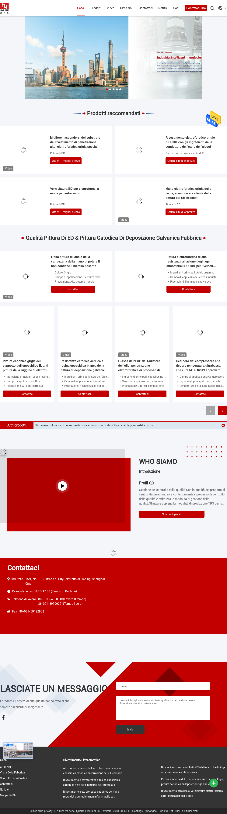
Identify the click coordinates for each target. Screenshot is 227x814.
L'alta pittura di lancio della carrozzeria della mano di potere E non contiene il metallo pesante (75, 261)
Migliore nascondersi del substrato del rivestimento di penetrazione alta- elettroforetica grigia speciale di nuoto (75, 142)
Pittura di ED (57, 153)
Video (110, 8)
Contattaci (146, 8)
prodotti (95, 8)
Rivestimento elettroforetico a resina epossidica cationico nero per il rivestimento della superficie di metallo (99, 425)
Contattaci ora (196, 8)
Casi (176, 8)
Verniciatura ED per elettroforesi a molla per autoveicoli (74, 191)
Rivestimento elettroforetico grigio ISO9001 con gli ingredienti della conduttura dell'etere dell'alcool (190, 142)
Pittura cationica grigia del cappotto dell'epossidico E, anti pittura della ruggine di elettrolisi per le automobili (26, 366)
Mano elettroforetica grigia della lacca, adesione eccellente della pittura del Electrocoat (188, 193)
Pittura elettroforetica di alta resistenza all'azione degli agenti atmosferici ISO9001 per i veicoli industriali (189, 261)
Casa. (81, 8)
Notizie (163, 8)
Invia (130, 729)
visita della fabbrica (12, 772)
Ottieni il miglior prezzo (66, 160)
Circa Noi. (126, 8)
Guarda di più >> (172, 514)
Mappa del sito (9, 795)
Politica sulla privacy (41, 810)
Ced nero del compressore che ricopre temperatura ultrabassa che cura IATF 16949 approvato (198, 365)
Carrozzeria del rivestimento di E (185, 153)
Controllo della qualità (13, 778)
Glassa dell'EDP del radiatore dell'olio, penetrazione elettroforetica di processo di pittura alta (139, 366)
